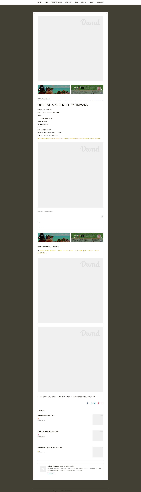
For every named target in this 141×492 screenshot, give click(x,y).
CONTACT (83, 2)
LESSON (52, 250)
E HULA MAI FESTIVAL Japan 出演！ (48, 431)
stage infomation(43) (42, 211)
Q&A (76, 2)
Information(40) (49, 211)
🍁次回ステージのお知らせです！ (46, 418)
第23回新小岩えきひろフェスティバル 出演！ (50, 448)
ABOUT (92, 2)
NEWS (46, 2)
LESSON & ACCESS (57, 2)
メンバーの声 (68, 2)
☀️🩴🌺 (40, 451)
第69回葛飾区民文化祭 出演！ (46, 415)
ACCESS (59, 250)
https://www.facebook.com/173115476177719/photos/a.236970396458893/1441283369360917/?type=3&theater (69, 138)
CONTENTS (100, 2)
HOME (39, 2)
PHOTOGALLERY (68, 250)
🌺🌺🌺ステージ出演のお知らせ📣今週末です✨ (50, 435)
